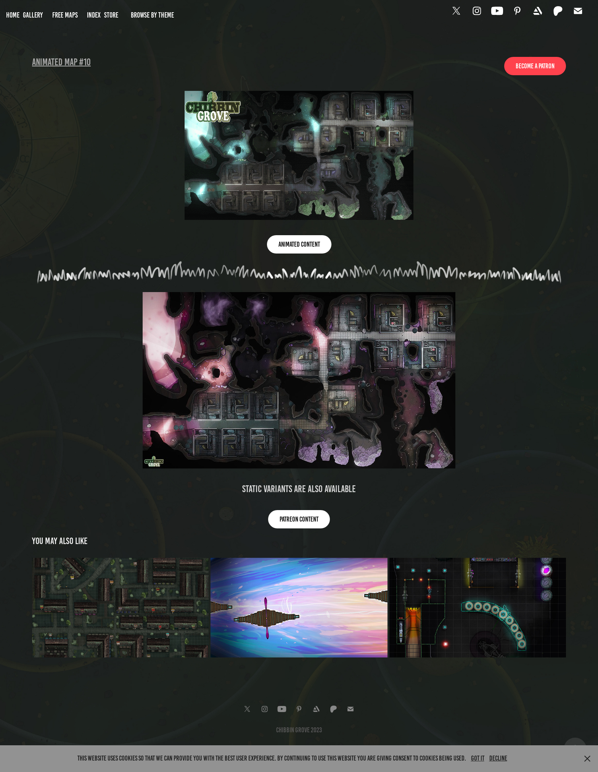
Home (12, 15)
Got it (477, 758)
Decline (498, 758)
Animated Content (299, 244)
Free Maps (65, 15)
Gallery (33, 15)
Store (111, 15)
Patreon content (299, 519)
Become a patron (535, 66)
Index (94, 15)
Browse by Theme (152, 15)
